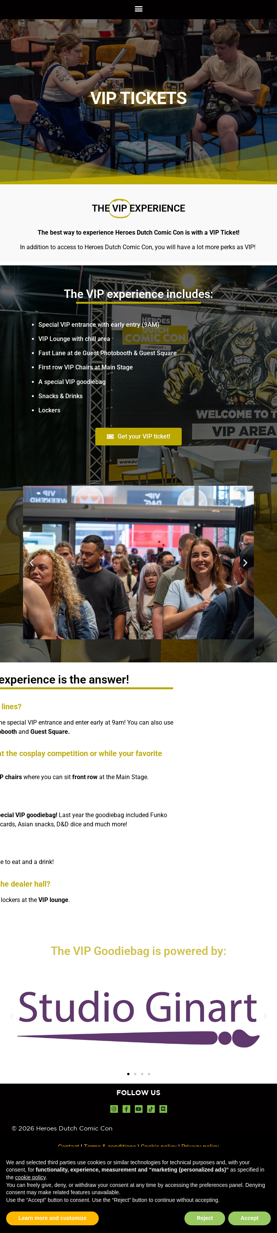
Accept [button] (250, 1218)
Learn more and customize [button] (52, 1218)
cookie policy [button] (30, 1177)
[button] (138, 8)
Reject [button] (205, 1218)
